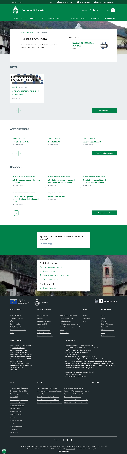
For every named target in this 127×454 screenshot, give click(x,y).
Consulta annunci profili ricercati (47, 388)
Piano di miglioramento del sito (19, 394)
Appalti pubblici (42, 324)
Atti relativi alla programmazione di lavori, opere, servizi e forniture (61, 181)
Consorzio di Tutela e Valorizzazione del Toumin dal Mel (80, 391)
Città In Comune (99, 446)
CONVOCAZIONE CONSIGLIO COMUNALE (83, 44)
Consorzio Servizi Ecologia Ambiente (75, 394)
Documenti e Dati (15, 324)
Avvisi (84, 321)
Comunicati (86, 318)
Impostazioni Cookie (16, 420)
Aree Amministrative (16, 318)
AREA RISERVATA (62, 451)
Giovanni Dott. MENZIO (92, 141)
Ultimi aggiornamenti (16, 426)
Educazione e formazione (45, 336)
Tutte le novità (104, 110)
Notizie (85, 315)
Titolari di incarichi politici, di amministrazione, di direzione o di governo (26, 199)
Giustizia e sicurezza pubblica (68, 315)
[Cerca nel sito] (113, 10)
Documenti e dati (104, 213)
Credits (12, 423)
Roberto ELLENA (54, 141)
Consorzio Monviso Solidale (72, 397)
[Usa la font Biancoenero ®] (65, 2)
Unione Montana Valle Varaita (73, 388)
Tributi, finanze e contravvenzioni (70, 327)
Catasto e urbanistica (43, 330)
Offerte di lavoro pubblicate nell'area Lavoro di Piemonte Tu (55, 391)
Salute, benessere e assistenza (69, 324)
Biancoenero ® (70, 449)
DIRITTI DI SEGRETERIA (57, 196)
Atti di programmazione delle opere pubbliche (26, 181)
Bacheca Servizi (15, 409)
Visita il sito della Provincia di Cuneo (48, 400)
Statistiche (13, 429)
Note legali (13, 417)
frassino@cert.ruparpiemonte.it (23, 354)
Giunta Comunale (19, 138)
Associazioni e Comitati (108, 336)
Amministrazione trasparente (24, 176)
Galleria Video (105, 327)
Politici (12, 333)
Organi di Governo (15, 315)
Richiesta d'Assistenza (17, 406)
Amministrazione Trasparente (19, 388)
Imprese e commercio (66, 318)
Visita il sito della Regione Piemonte (48, 397)
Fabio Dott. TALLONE (21, 141)
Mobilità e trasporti (65, 321)
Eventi (103, 315)
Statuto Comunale (15, 411)
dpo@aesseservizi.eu (75, 374)
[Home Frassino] (29, 10)
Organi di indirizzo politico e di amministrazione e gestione (94, 181)
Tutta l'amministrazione (104, 153)
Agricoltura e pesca (43, 315)
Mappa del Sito (14, 432)
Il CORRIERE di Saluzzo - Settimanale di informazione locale (82, 403)
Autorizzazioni (41, 327)
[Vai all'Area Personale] (103, 2)
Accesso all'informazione (78, 18)
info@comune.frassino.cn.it (22, 357)
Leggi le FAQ (14, 397)
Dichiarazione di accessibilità (18, 391)
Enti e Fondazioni (15, 327)
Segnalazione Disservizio (17, 403)
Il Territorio (104, 321)
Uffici (11, 321)
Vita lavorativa (64, 333)
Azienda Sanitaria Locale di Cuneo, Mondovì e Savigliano (81, 400)
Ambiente (40, 318)
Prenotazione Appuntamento (19, 400)
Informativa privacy (16, 414)
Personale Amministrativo (18, 330)
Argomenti (30, 33)
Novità (15, 87)
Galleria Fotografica (107, 324)
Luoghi (103, 318)
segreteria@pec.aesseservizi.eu (77, 376)
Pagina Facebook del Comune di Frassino (49, 403)
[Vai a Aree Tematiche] (83, 2)
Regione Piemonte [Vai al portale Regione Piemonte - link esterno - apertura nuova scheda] (17, 2)
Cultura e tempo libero (44, 333)
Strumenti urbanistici (56, 193)
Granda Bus (41, 394)
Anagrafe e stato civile (44, 321)
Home (23, 33)
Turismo (62, 330)
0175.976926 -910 (19, 348)
